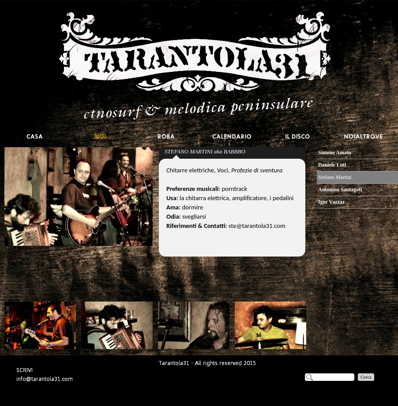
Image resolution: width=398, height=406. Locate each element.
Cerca (366, 377)
